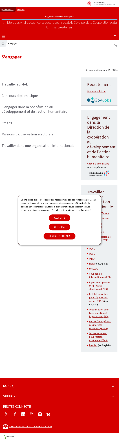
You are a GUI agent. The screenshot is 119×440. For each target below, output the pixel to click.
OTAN (92, 258)
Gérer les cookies (59, 236)
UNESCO (93, 268)
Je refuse (59, 227)
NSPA (92, 263)
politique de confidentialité (78, 210)
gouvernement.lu (7, 10)
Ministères (20, 10)
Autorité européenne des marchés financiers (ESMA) (100, 325)
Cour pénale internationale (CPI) (100, 275)
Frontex (93, 345)
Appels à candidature (98, 163)
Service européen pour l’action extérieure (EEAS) (98, 337)
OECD (92, 248)
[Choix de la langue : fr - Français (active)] (115, 11)
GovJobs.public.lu (96, 91)
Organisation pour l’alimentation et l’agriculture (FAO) (99, 313)
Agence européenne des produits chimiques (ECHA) (99, 286)
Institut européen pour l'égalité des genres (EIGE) (98, 298)
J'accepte (59, 217)
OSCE (92, 253)
